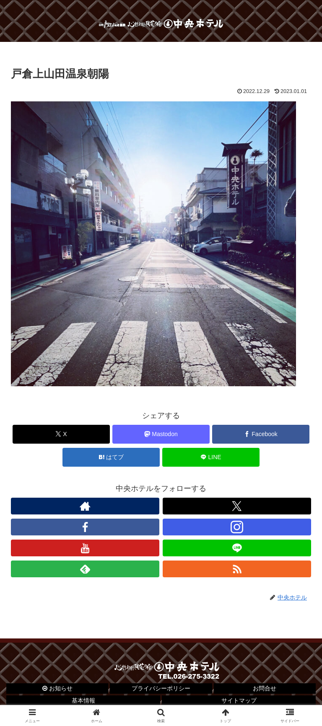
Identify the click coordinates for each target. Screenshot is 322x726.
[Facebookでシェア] (261, 434)
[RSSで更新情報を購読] (237, 569)
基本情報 (83, 700)
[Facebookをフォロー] (85, 527)
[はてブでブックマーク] (111, 457)
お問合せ (264, 688)
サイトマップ (239, 700)
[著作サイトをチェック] (85, 506)
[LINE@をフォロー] (237, 548)
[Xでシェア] (61, 434)
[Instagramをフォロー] (237, 527)
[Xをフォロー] (237, 506)
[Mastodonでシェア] (161, 434)
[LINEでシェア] (211, 457)
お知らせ (57, 688)
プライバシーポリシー (161, 688)
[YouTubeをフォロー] (85, 548)
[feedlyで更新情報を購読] (85, 569)
